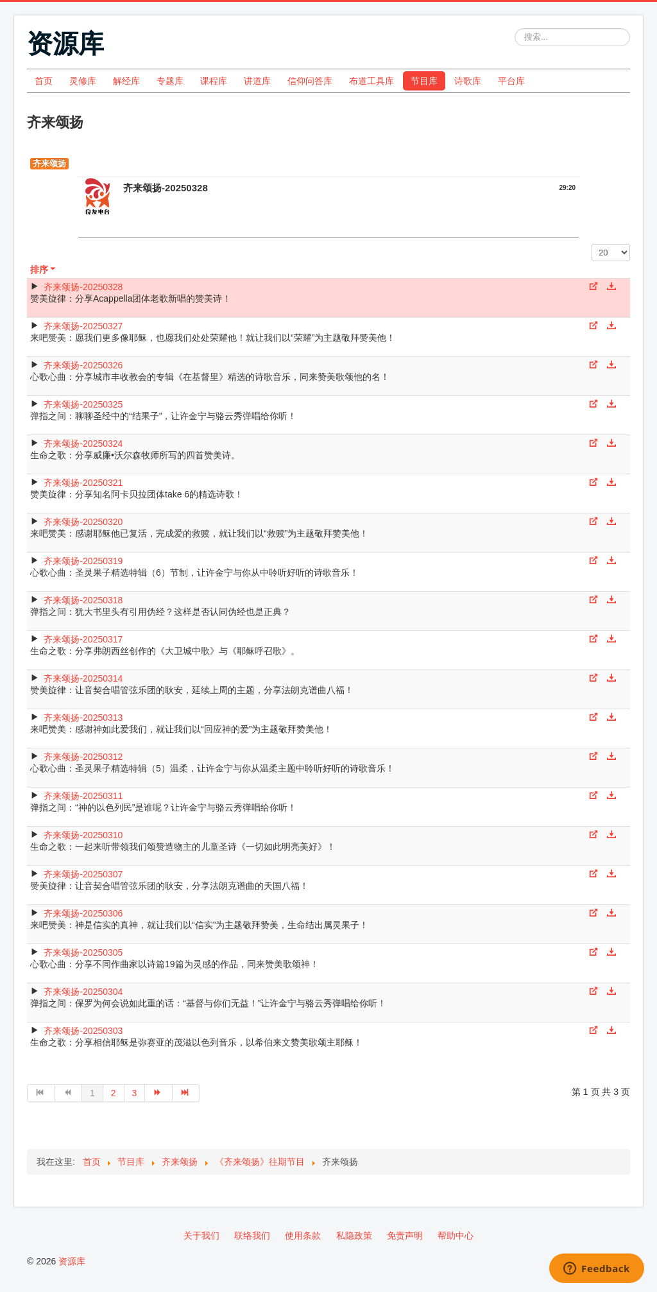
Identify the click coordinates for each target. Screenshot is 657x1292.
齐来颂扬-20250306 (83, 913)
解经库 (126, 81)
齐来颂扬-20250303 (83, 1031)
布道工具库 (371, 81)
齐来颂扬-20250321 (83, 483)
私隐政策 (354, 1235)
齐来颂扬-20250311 (83, 796)
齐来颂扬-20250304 (83, 991)
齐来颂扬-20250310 (83, 835)
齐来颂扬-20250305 (83, 952)
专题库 (170, 81)
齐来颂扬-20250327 (83, 326)
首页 (44, 81)
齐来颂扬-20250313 (83, 717)
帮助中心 (456, 1235)
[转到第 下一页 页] (159, 1093)
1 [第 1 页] (92, 1093)
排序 (43, 269)
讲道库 (257, 81)
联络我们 (252, 1235)
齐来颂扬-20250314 (83, 678)
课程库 (213, 81)
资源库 (71, 1261)
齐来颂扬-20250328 (83, 287)
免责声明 (405, 1235)
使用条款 (303, 1235)
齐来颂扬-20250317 (83, 639)
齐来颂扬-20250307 (83, 874)
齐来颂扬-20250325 (83, 404)
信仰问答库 (309, 81)
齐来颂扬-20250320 (83, 522)
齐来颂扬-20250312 (83, 757)
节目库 (424, 81)
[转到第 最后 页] (186, 1093)
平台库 (511, 81)
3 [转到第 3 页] (134, 1093)
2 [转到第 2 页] (113, 1093)
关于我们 (201, 1235)
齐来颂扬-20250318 (83, 600)
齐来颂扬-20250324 (83, 443)
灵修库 (82, 81)
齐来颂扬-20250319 (83, 561)
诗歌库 (467, 81)
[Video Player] (328, 226)
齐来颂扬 (49, 163)
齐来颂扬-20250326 (83, 365)
